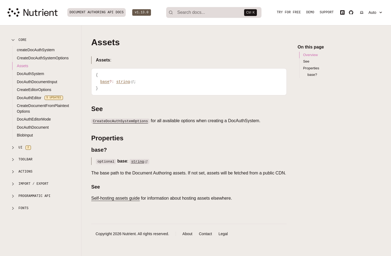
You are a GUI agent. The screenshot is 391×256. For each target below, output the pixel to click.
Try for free (290, 13)
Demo (311, 13)
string (139, 161)
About (187, 234)
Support (328, 13)
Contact (205, 234)
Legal (223, 234)
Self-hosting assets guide (115, 198)
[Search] (214, 13)
